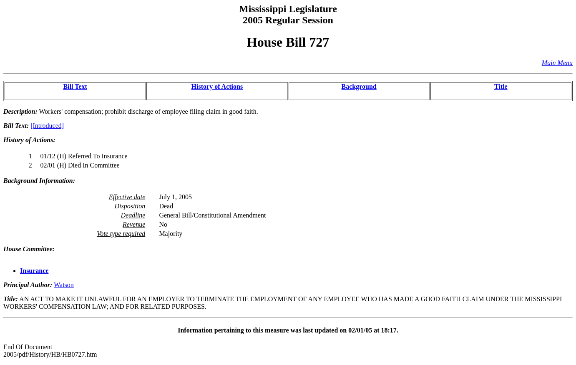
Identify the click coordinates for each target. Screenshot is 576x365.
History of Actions (217, 86)
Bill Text (75, 86)
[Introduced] (47, 125)
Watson (64, 284)
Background (359, 86)
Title (501, 86)
